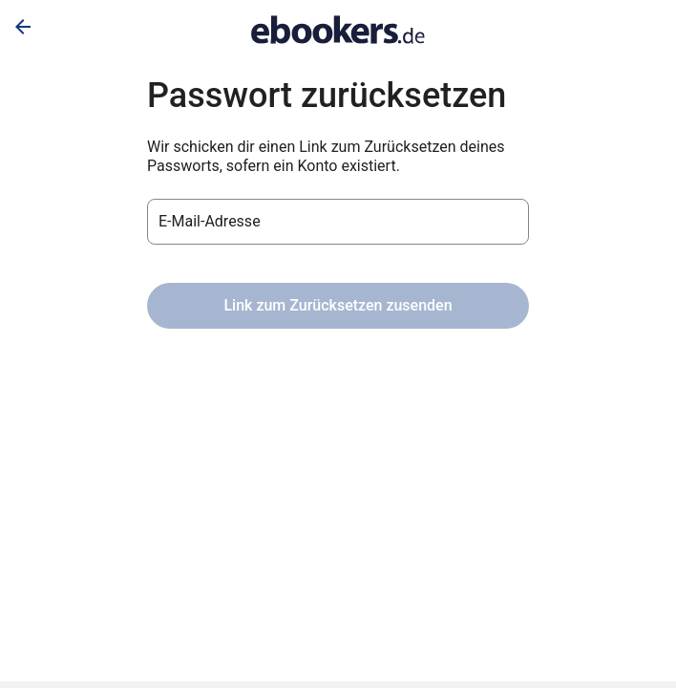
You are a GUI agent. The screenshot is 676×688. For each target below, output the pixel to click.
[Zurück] (23, 27)
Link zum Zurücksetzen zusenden (337, 305)
